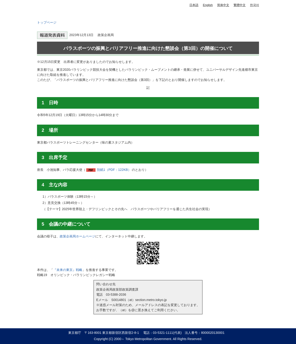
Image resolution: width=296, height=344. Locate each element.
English (208, 5)
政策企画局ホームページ (77, 236)
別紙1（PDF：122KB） (114, 170)
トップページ (46, 22)
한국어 (254, 5)
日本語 (193, 5)
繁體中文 (240, 5)
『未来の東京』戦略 (67, 270)
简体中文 (223, 5)
